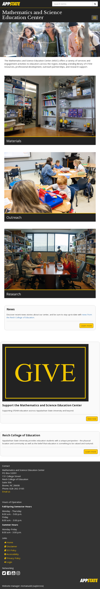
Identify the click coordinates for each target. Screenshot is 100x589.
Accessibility (11, 554)
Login (8, 562)
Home (8, 542)
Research (13, 294)
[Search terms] (72, 3)
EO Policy (10, 550)
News (11, 309)
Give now (92, 418)
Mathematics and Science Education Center (32, 15)
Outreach (14, 217)
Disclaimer (10, 546)
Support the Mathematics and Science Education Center (42, 405)
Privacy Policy (12, 558)
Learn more (86, 325)
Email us (6, 491)
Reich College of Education (21, 435)
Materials (13, 140)
